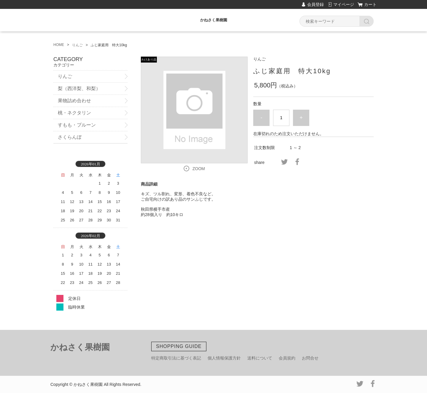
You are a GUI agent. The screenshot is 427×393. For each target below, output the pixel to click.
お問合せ (310, 358)
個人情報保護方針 (224, 358)
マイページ (343, 4)
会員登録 (315, 4)
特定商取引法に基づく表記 (176, 358)
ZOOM (198, 168)
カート (370, 4)
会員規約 (287, 358)
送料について (259, 358)
